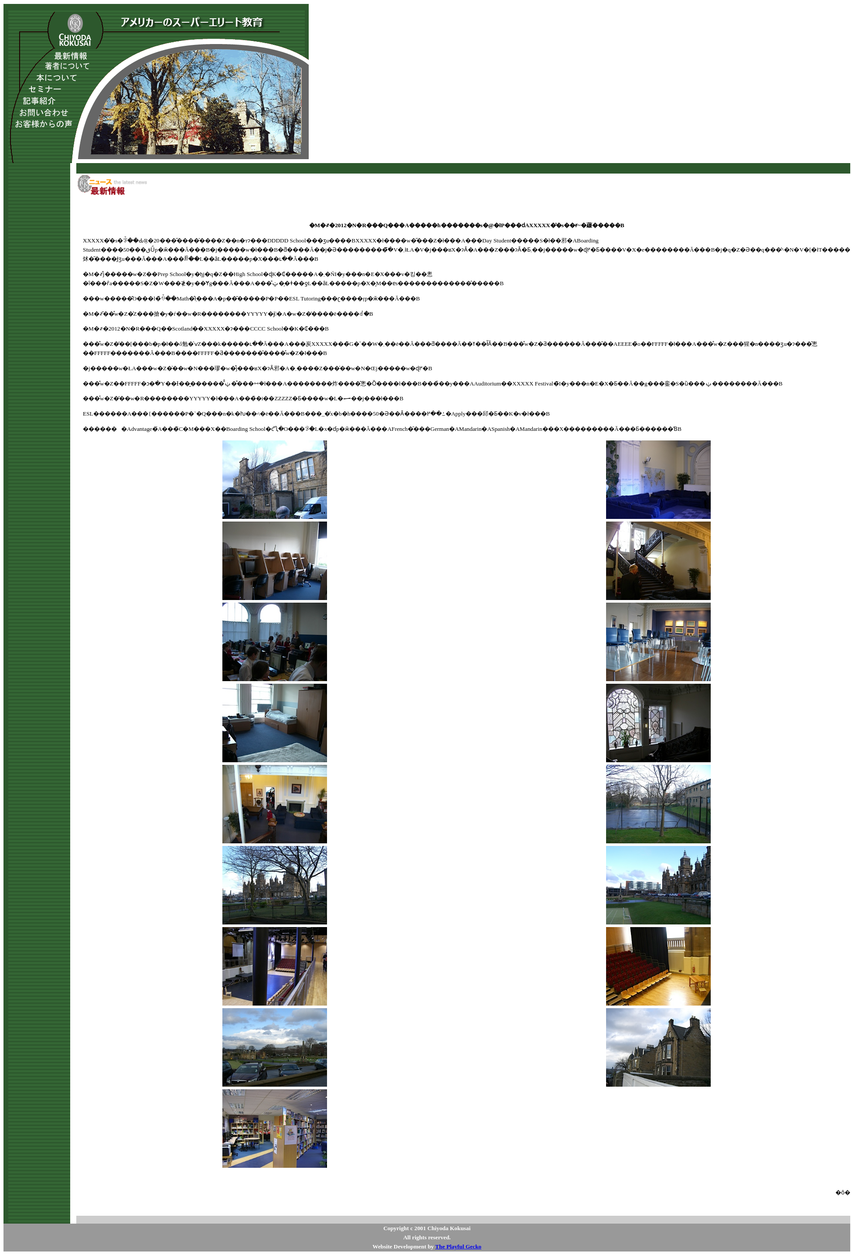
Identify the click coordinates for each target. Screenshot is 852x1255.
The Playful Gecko (458, 1246)
